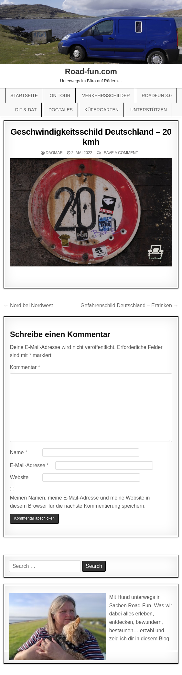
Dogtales (60, 109)
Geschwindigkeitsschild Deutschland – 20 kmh (91, 137)
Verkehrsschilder (106, 95)
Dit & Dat (26, 109)
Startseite (24, 95)
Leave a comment (120, 153)
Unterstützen (148, 109)
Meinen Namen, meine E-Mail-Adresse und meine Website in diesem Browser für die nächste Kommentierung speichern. (80, 502)
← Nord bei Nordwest (28, 305)
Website (19, 477)
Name (18, 452)
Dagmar (54, 153)
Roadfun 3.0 (157, 95)
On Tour (60, 95)
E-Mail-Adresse (29, 465)
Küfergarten (101, 109)
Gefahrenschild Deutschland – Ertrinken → (129, 305)
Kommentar (25, 367)
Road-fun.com (91, 71)
